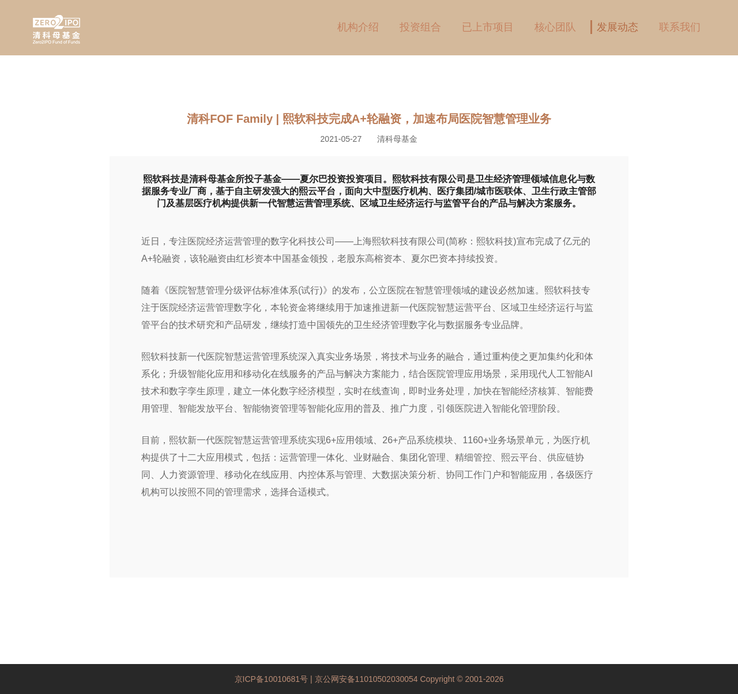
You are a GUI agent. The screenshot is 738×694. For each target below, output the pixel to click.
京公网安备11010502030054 (366, 679)
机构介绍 (358, 27)
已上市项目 (488, 27)
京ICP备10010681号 (273, 679)
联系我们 (680, 27)
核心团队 (555, 27)
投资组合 (420, 27)
